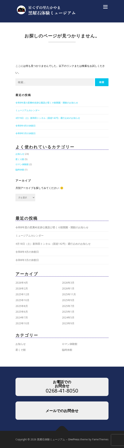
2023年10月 (22, 323)
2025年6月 (22, 311)
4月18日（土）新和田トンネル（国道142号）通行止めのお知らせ (48, 118)
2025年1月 (68, 311)
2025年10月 (22, 300)
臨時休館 (20, 169)
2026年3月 (68, 282)
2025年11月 (69, 294)
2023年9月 (68, 323)
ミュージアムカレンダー (28, 110)
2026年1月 (68, 288)
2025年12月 (22, 294)
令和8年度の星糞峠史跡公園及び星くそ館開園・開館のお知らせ (47, 102)
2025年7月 (68, 306)
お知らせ (20, 153)
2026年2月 (22, 288)
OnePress (74, 439)
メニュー (105, 6)
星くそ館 (20, 159)
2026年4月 (22, 282)
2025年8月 (22, 306)
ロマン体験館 (22, 164)
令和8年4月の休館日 (26, 125)
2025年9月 (68, 300)
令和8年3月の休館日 (26, 133)
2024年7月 (22, 317)
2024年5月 (68, 317)
